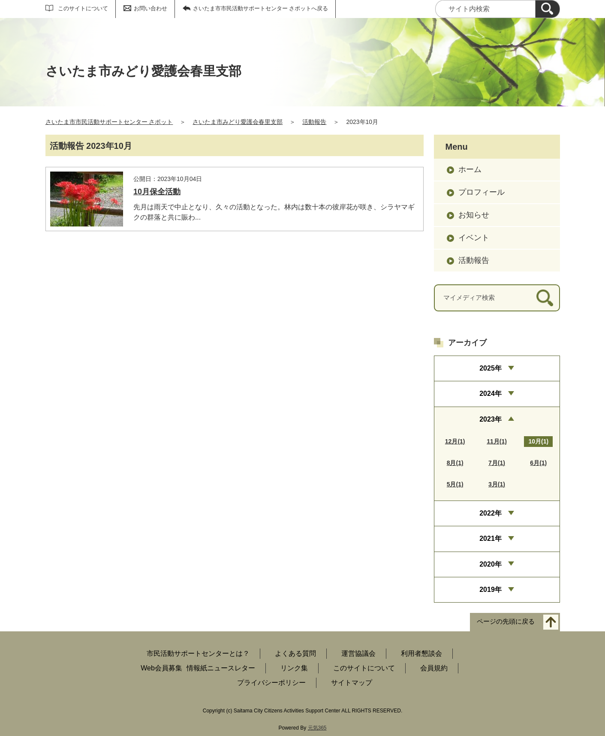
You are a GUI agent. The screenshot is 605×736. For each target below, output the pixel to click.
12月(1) (455, 441)
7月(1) (496, 462)
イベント (473, 237)
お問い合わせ (150, 8)
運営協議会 (358, 653)
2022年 (490, 513)
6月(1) (538, 462)
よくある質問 (295, 653)
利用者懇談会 (421, 653)
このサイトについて (83, 8)
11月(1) (497, 441)
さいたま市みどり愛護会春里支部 (238, 121)
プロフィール (481, 192)
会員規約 (434, 668)
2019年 (490, 589)
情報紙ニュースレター (221, 668)
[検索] (547, 9)
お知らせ (473, 215)
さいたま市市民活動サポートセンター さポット (109, 121)
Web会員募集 (161, 668)
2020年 (490, 564)
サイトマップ (351, 682)
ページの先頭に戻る (506, 621)
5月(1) (455, 484)
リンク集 (294, 668)
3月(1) (496, 484)
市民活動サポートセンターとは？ (198, 653)
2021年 (490, 538)
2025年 (490, 368)
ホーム (470, 169)
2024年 (490, 393)
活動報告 (314, 121)
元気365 (317, 728)
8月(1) (455, 462)
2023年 (490, 419)
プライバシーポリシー (271, 682)
